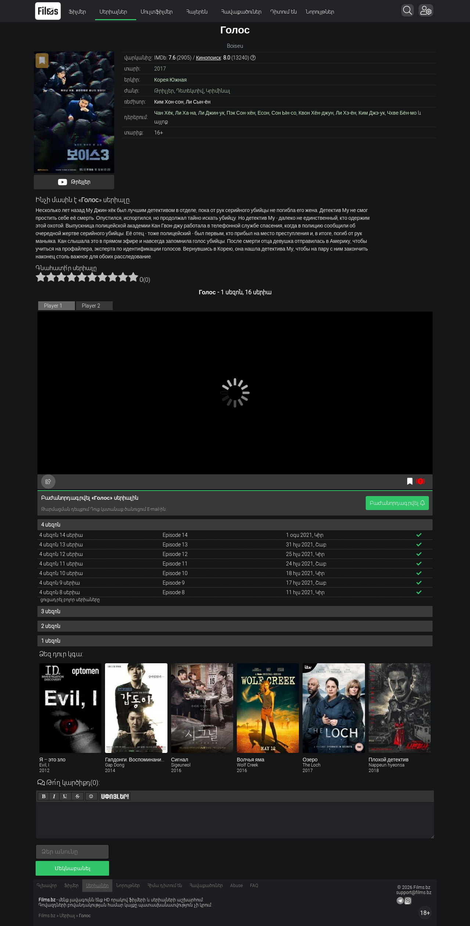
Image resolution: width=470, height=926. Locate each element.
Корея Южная (170, 80)
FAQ (254, 885)
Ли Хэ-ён (346, 113)
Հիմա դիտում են (164, 885)
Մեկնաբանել (72, 868)
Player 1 (53, 306)
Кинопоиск (208, 58)
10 (133, 277)
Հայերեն (199, 11)
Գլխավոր (47, 885)
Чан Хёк (163, 113)
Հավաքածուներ (241, 11)
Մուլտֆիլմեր (159, 11)
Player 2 (91, 306)
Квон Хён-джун (316, 113)
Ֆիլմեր (80, 11)
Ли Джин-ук (211, 113)
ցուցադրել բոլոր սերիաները (70, 599)
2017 (160, 69)
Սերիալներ (116, 11)
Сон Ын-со (283, 113)
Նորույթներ (320, 11)
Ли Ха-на (185, 113)
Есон (263, 113)
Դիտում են (283, 11)
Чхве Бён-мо (402, 113)
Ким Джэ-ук (371, 113)
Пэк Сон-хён (241, 113)
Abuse (236, 885)
